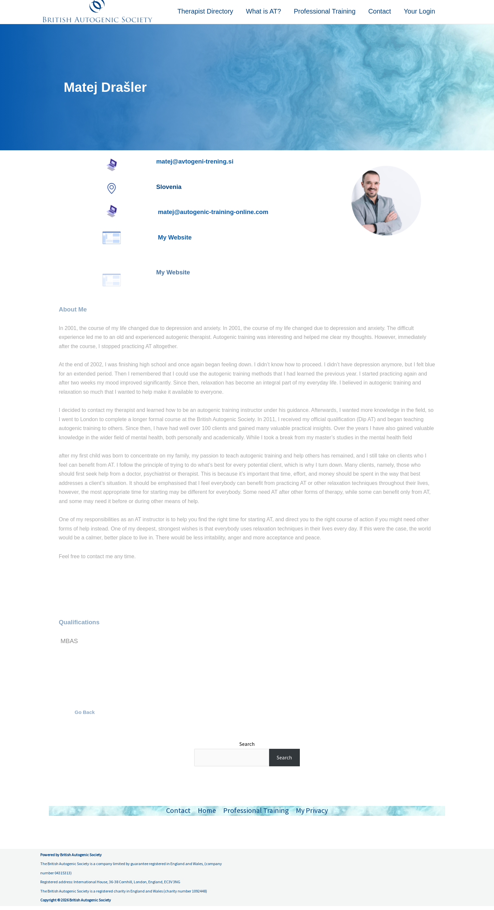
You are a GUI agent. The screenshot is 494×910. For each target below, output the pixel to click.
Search (247, 748)
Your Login (420, 14)
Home (207, 814)
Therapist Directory (209, 14)
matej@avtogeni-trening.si (194, 165)
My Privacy (312, 814)
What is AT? (266, 14)
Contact (381, 14)
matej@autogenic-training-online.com (213, 215)
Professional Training (327, 14)
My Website (175, 241)
